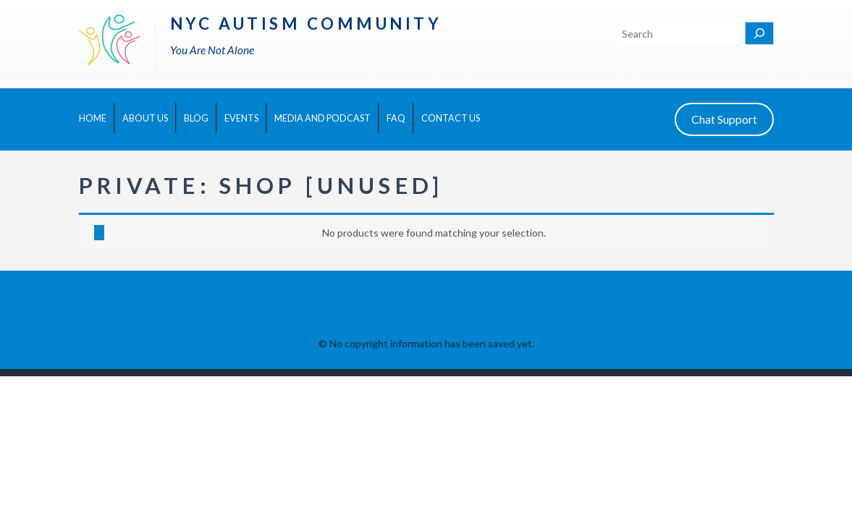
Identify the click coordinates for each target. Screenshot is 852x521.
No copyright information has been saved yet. (431, 343)
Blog (196, 118)
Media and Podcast (322, 118)
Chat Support (724, 119)
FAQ (396, 118)
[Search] (759, 33)
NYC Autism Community (306, 23)
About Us (145, 118)
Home (92, 118)
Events (241, 118)
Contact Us (450, 118)
